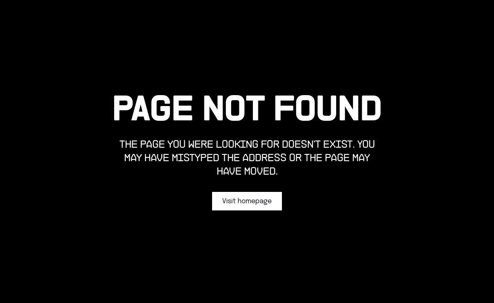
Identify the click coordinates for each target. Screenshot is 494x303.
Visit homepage (247, 201)
